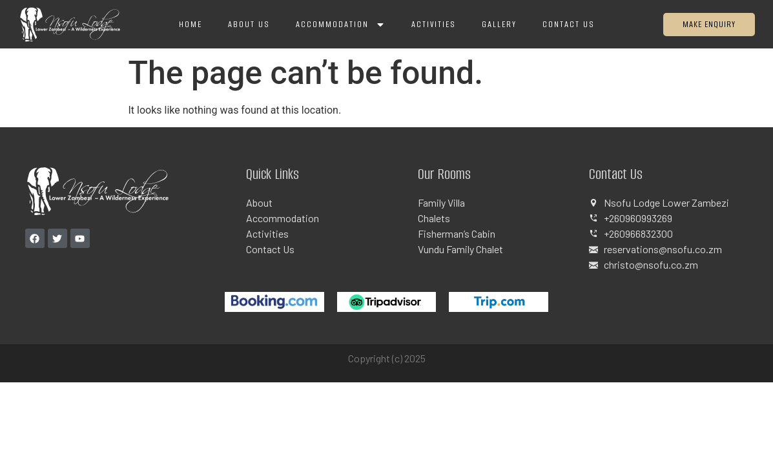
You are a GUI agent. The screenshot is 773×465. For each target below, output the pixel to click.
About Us (249, 24)
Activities (433, 24)
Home (190, 24)
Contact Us (568, 24)
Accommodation (341, 24)
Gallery (499, 24)
